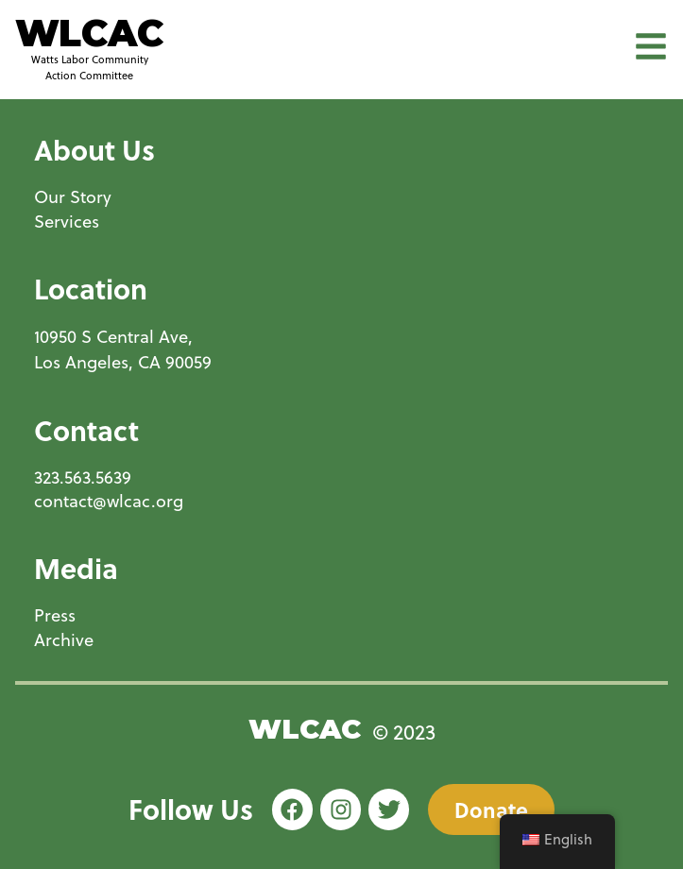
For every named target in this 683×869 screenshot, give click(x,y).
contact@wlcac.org (108, 501)
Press (55, 615)
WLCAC (89, 33)
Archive (64, 640)
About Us (94, 149)
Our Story (72, 197)
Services (66, 221)
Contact (86, 430)
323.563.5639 (82, 477)
